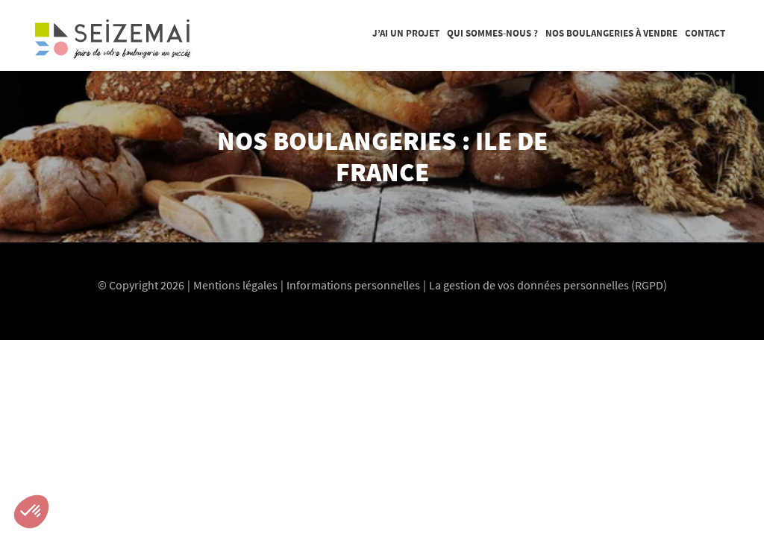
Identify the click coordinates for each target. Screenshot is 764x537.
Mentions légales (235, 284)
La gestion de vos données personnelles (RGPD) (548, 284)
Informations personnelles (353, 284)
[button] (31, 512)
